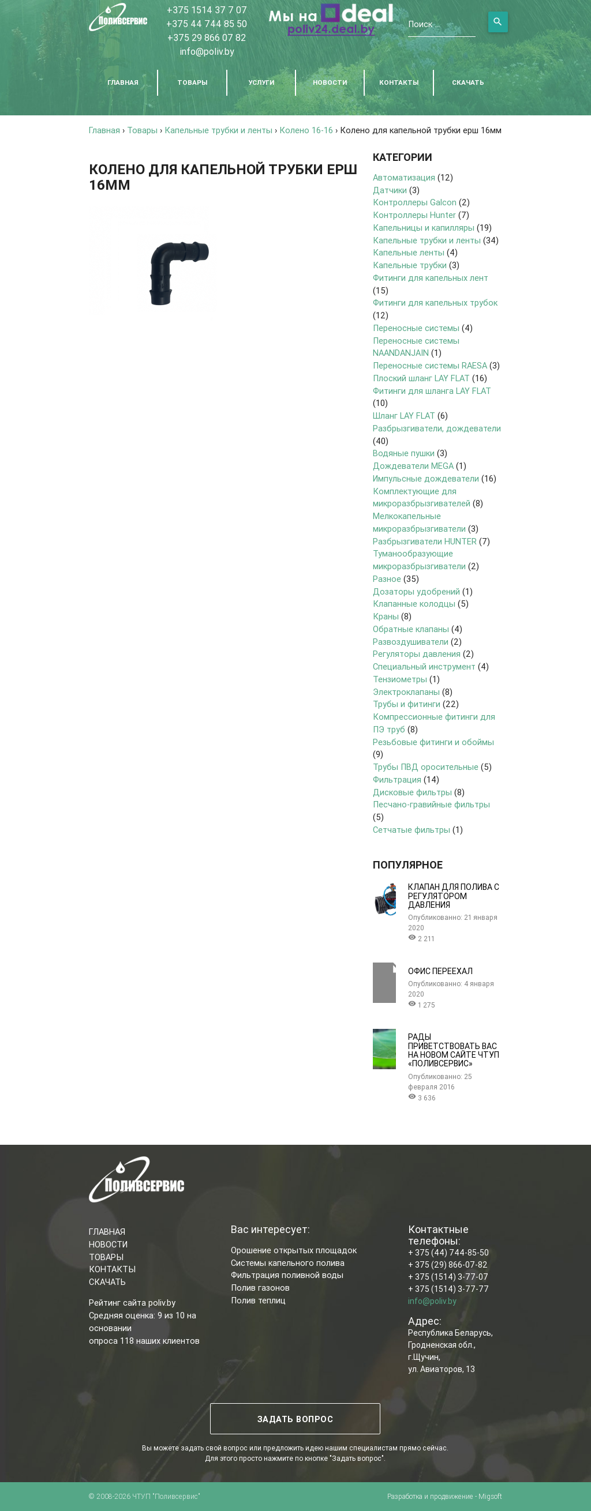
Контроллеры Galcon (415, 202)
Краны (386, 616)
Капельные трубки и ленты (427, 240)
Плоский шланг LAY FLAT (421, 378)
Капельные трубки (410, 265)
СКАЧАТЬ (468, 82)
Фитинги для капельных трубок (435, 302)
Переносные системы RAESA (430, 365)
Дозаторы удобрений (416, 591)
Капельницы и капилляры (423, 227)
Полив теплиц (258, 1300)
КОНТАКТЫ (398, 82)
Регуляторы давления (417, 653)
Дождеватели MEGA (413, 465)
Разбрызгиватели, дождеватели (437, 428)
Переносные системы (416, 327)
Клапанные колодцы (414, 603)
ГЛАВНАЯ (123, 82)
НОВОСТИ (330, 82)
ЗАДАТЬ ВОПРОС (295, 1419)
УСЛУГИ (261, 82)
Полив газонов (260, 1287)
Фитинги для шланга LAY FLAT (432, 390)
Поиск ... (424, 23)
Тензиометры (400, 679)
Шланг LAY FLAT (404, 415)
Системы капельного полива (288, 1262)
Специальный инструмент (424, 666)
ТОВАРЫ (192, 82)
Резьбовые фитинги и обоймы (433, 741)
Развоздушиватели (410, 641)
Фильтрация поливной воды (287, 1274)
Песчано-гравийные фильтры (431, 804)
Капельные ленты (408, 252)
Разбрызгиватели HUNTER (425, 541)
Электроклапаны (406, 691)
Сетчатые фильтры (411, 829)
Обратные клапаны (411, 628)
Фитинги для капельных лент (430, 277)
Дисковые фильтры (412, 792)
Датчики (390, 190)
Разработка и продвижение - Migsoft (444, 1496)
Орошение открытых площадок (294, 1250)
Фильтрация (397, 779)
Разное (387, 578)
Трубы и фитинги (406, 703)
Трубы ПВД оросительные (425, 766)
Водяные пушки (404, 453)
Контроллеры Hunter (414, 214)
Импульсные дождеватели (426, 478)
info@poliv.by (206, 51)
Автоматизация (404, 177)
